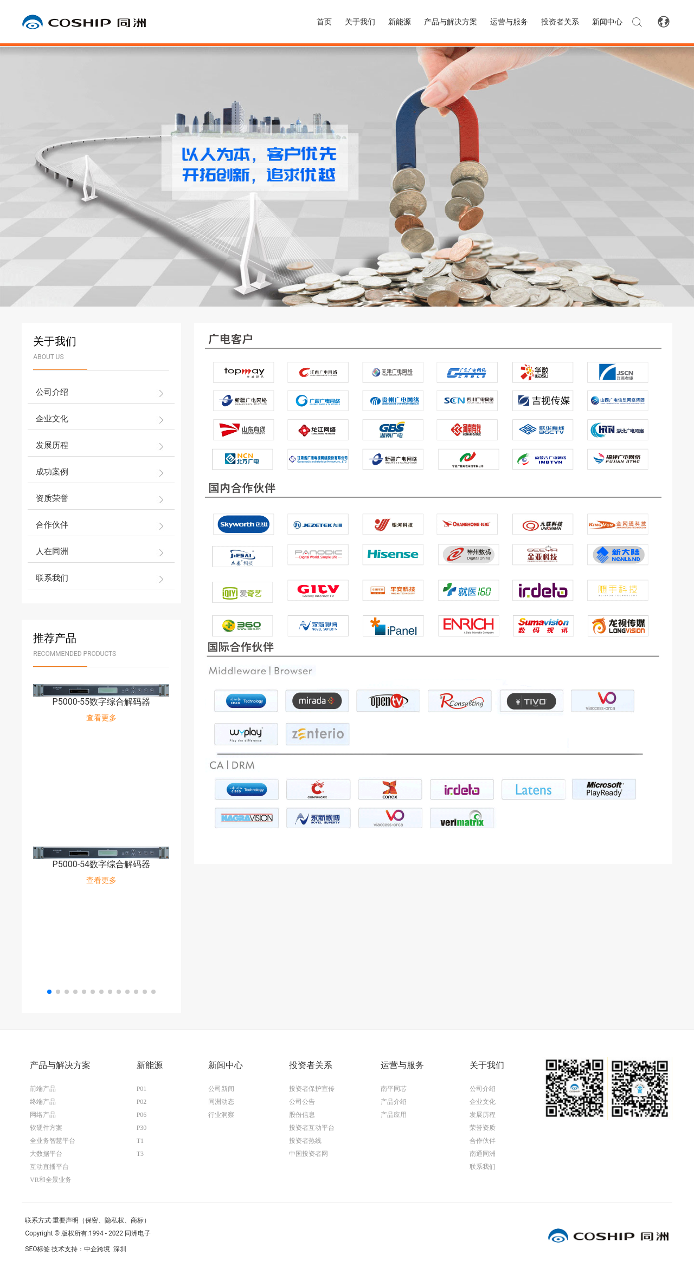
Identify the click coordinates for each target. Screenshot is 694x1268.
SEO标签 (37, 1249)
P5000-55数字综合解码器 (101, 702)
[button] (49, 992)
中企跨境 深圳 (105, 1249)
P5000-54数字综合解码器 (101, 864)
